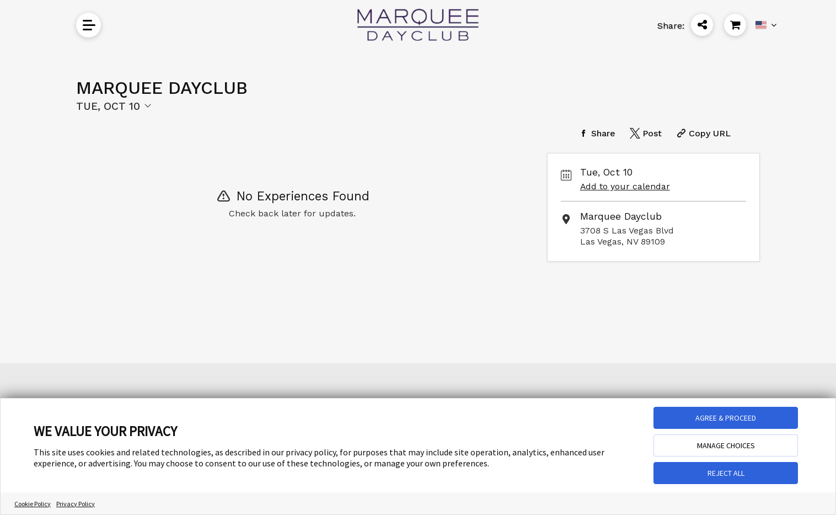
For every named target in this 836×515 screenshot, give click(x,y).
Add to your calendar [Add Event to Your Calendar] (625, 186)
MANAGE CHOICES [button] (726, 445)
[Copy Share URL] (702, 133)
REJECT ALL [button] (726, 473)
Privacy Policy (75, 504)
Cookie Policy (32, 504)
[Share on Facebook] (595, 133)
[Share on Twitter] (645, 133)
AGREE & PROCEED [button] (725, 418)
